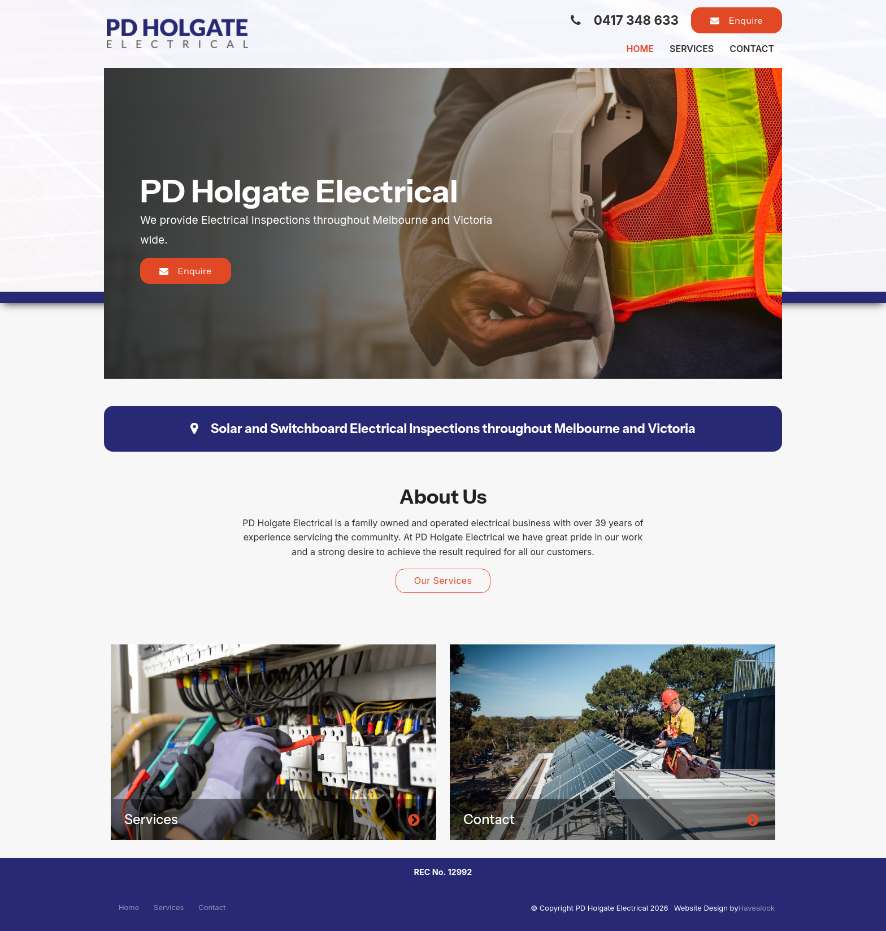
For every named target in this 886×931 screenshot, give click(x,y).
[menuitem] (129, 907)
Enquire (746, 20)
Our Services (443, 580)
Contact (751, 48)
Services (692, 48)
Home (640, 48)
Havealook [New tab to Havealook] (757, 907)
